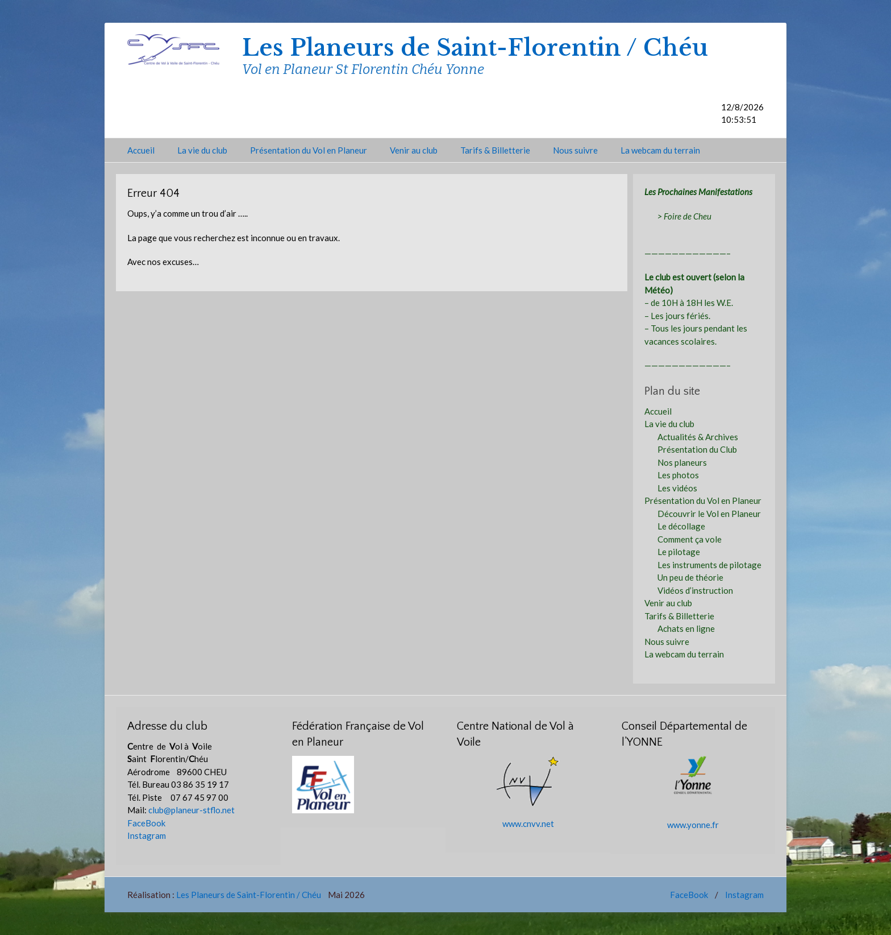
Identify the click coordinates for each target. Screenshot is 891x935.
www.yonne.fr (693, 825)
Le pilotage (678, 552)
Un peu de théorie (690, 577)
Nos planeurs (682, 462)
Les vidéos (677, 488)
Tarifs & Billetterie (495, 150)
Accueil (141, 150)
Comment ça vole (689, 539)
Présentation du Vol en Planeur (308, 150)
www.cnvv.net (528, 823)
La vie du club (202, 150)
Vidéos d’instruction (695, 590)
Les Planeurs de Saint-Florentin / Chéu (475, 48)
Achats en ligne (686, 628)
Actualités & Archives (697, 437)
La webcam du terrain (660, 150)
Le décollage (681, 526)
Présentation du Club (697, 449)
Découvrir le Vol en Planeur (709, 513)
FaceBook (146, 823)
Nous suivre (575, 150)
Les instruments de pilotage (709, 565)
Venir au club (414, 150)
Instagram (146, 835)
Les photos (678, 475)
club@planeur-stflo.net (191, 810)
